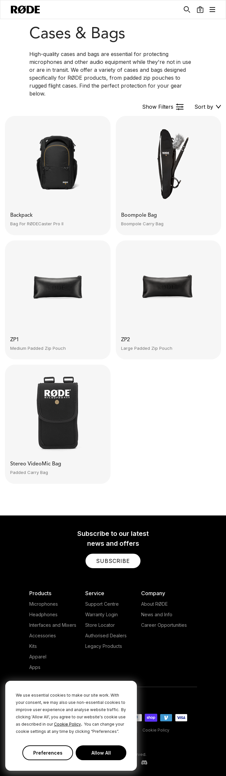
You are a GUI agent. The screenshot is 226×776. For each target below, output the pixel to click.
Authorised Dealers (106, 635)
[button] (200, 9)
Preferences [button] (48, 753)
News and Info (156, 614)
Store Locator (100, 625)
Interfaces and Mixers (52, 625)
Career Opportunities (164, 625)
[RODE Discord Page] (144, 762)
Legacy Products (103, 646)
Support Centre (102, 604)
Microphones (43, 604)
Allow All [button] (101, 753)
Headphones (43, 614)
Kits (33, 646)
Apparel (37, 656)
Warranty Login (101, 614)
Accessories (42, 635)
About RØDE (154, 604)
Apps (34, 667)
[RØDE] (25, 10)
